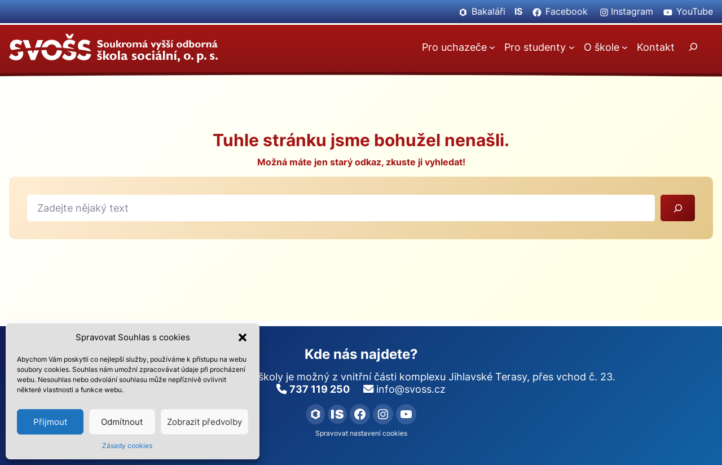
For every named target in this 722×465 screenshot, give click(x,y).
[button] (242, 337)
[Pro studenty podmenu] (572, 47)
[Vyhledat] (678, 208)
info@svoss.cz (411, 389)
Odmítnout (122, 421)
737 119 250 (319, 389)
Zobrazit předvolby (204, 421)
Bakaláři (488, 11)
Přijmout (50, 421)
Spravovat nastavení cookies (361, 433)
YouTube (694, 11)
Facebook (566, 11)
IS (518, 11)
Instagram (632, 11)
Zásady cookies (127, 445)
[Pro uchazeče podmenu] (492, 47)
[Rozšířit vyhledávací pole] (693, 47)
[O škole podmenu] (625, 47)
